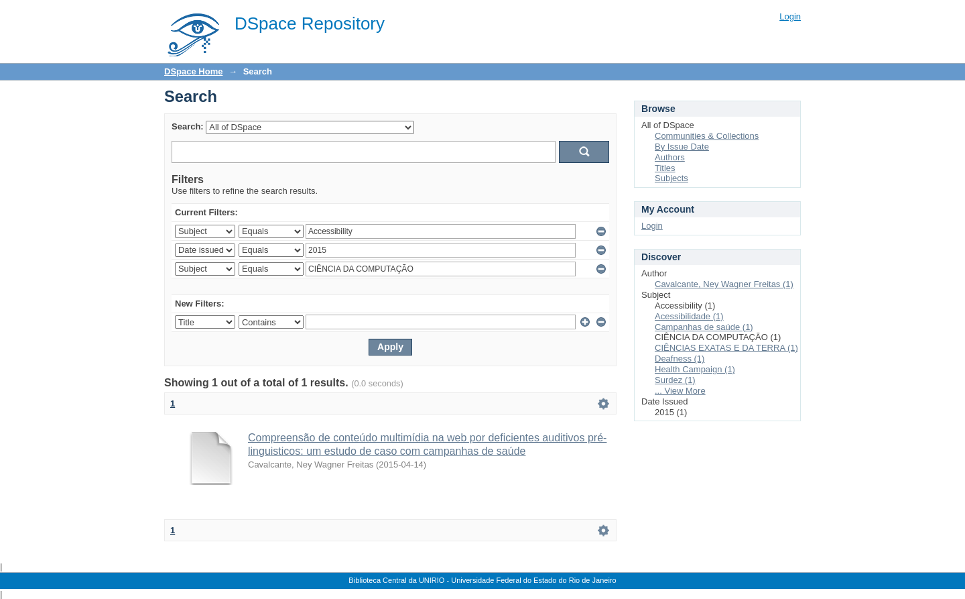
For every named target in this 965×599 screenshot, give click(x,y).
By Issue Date (682, 147)
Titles (665, 168)
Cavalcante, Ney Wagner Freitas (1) (724, 284)
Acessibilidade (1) (689, 316)
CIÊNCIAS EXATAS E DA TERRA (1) (726, 348)
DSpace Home (193, 71)
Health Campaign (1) (695, 369)
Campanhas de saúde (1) (704, 327)
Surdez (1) (675, 380)
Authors (670, 157)
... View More (680, 391)
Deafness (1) (679, 358)
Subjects (671, 178)
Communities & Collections (707, 136)
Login (790, 16)
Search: (188, 126)
